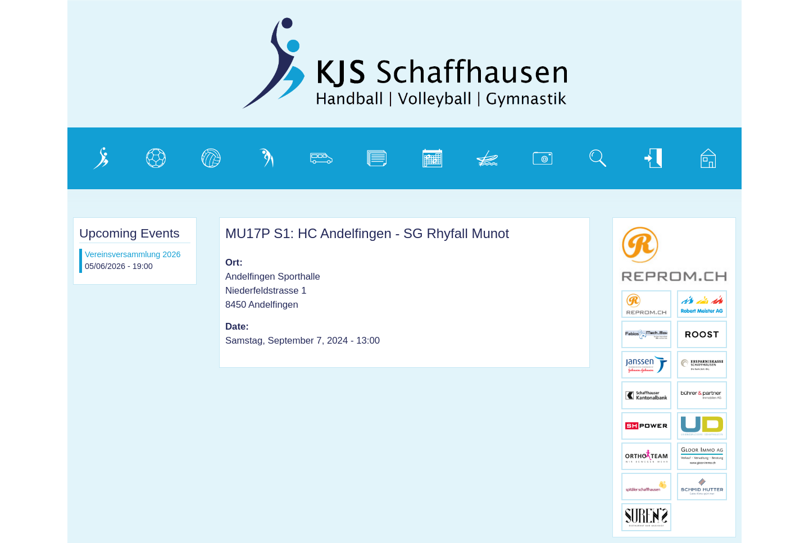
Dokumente (380, 155)
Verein (94, 155)
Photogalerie (547, 155)
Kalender (430, 155)
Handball (154, 155)
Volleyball (210, 155)
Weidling (485, 155)
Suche (591, 155)
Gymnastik (268, 155)
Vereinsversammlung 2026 (132, 254)
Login (644, 155)
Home (701, 155)
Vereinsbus (324, 155)
